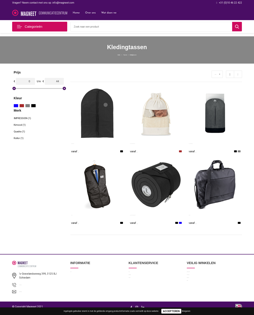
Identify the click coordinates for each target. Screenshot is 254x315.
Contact (133, 273)
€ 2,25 (78, 151)
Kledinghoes (196, 214)
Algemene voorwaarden (199, 273)
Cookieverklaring (195, 287)
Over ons (90, 13)
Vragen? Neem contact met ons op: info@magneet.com (43, 2)
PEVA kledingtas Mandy (85, 142)
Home (76, 13)
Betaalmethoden (137, 280)
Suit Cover (77, 214)
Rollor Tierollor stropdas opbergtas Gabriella (155, 214)
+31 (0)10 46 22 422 (230, 2)
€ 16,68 (79, 222)
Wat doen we (108, 13)
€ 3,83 (137, 151)
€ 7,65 (196, 151)
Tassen (123, 54)
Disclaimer (192, 294)
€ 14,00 (138, 222)
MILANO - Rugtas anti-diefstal (206, 142)
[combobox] (151, 26)
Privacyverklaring (195, 280)
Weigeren (186, 311)
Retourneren (135, 287)
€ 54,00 (197, 222)
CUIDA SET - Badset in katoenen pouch (153, 142)
